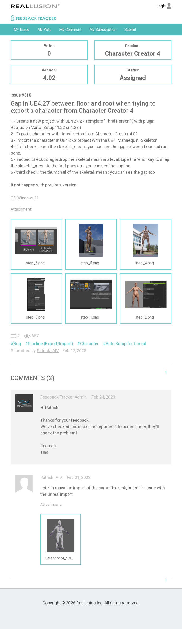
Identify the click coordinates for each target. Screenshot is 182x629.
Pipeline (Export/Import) (50, 343)
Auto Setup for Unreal (126, 343)
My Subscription (102, 29)
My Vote (44, 29)
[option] (21, 29)
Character (89, 343)
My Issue (21, 29)
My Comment (70, 29)
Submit (130, 29)
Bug (17, 343)
